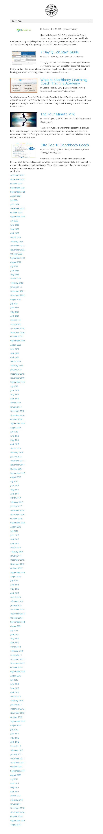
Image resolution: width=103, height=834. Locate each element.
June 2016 (14, 535)
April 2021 (14, 316)
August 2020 (15, 345)
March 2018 (15, 448)
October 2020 (16, 336)
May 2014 (14, 638)
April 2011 (14, 791)
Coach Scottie (76, 149)
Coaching (52, 152)
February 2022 (16, 282)
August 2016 (15, 527)
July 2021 (14, 303)
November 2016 (17, 514)
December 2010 (17, 808)
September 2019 (17, 382)
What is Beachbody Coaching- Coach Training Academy (64, 81)
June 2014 (14, 634)
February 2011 (16, 800)
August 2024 (15, 196)
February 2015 (16, 601)
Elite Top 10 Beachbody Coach (64, 144)
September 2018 (17, 423)
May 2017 (14, 489)
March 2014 (15, 646)
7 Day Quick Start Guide (59, 52)
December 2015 (17, 560)
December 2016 (17, 510)
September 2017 (17, 473)
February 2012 (16, 750)
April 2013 (14, 692)
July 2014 (14, 630)
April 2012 (14, 742)
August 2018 (15, 427)
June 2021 (14, 307)
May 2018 (14, 440)
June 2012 (14, 733)
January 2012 (16, 754)
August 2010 (15, 824)
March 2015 (15, 597)
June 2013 (14, 684)
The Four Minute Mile (57, 114)
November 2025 (17, 179)
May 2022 (14, 274)
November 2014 (17, 613)
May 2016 (14, 539)
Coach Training (70, 29)
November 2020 (17, 332)
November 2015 (17, 564)
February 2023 (16, 241)
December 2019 (17, 374)
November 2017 (17, 464)
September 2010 (17, 820)
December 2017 (17, 460)
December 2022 (17, 245)
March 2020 (15, 361)
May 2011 (14, 787)
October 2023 (16, 212)
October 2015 (16, 568)
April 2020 (14, 357)
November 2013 (17, 663)
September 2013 (17, 671)
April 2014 (14, 642)
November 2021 (17, 295)
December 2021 (17, 291)
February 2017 (16, 502)
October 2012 (16, 717)
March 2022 (15, 278)
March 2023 (15, 237)
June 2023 (14, 225)
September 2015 (17, 572)
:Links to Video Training (75, 87)
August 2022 (15, 262)
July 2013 (14, 680)
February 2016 (16, 551)
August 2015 (15, 576)
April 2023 (14, 233)
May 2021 (14, 312)
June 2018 (14, 436)
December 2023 (17, 208)
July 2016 (14, 531)
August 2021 (15, 299)
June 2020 (14, 349)
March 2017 (15, 498)
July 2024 (14, 200)
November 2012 (17, 713)
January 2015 (16, 605)
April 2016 (14, 543)
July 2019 (14, 386)
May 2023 (14, 229)
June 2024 (14, 204)
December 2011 (17, 758)
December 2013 (17, 659)
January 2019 (16, 407)
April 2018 (14, 444)
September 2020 (17, 340)
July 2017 (14, 481)
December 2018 (17, 411)
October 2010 (16, 816)
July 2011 (14, 779)
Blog (67, 56)
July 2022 (14, 266)
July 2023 (14, 220)
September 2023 (17, 216)
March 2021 (15, 320)
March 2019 (15, 402)
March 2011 (15, 795)
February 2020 (16, 365)
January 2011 (16, 804)
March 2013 (15, 696)
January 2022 (16, 287)
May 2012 (14, 737)
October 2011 (16, 766)
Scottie (46, 29)
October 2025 (16, 183)
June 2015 (14, 584)
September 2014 (17, 622)
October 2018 (16, 419)
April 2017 (14, 493)
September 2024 (17, 192)
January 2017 (16, 506)
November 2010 (17, 812)
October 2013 (16, 667)
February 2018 (16, 452)
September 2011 (17, 771)
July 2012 (14, 729)
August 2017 (15, 477)
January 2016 (16, 556)
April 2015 (14, 593)
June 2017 (14, 485)
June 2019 (14, 390)
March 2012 (15, 746)
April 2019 (14, 398)
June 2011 (14, 783)
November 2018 (17, 415)
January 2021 (16, 324)
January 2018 (16, 456)
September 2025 (17, 187)
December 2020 (17, 328)
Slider (72, 91)
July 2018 (14, 431)
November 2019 (17, 378)
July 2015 (14, 580)
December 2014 (17, 609)
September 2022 (17, 258)
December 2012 (17, 708)
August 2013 (15, 675)
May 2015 (14, 589)
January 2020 (16, 369)
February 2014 (16, 651)
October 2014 (16, 618)
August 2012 (15, 725)
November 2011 (17, 762)
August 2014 (15, 626)
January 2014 (16, 655)
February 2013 (16, 700)
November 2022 (17, 249)
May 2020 (14, 353)
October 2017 (16, 469)
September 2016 (17, 522)
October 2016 (16, 518)
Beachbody (45, 91)
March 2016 (15, 547)
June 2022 (14, 270)
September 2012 (17, 721)
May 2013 (14, 688)
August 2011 (15, 775)
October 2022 (16, 253)
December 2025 (17, 175)
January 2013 (16, 704)
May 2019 (14, 394)
